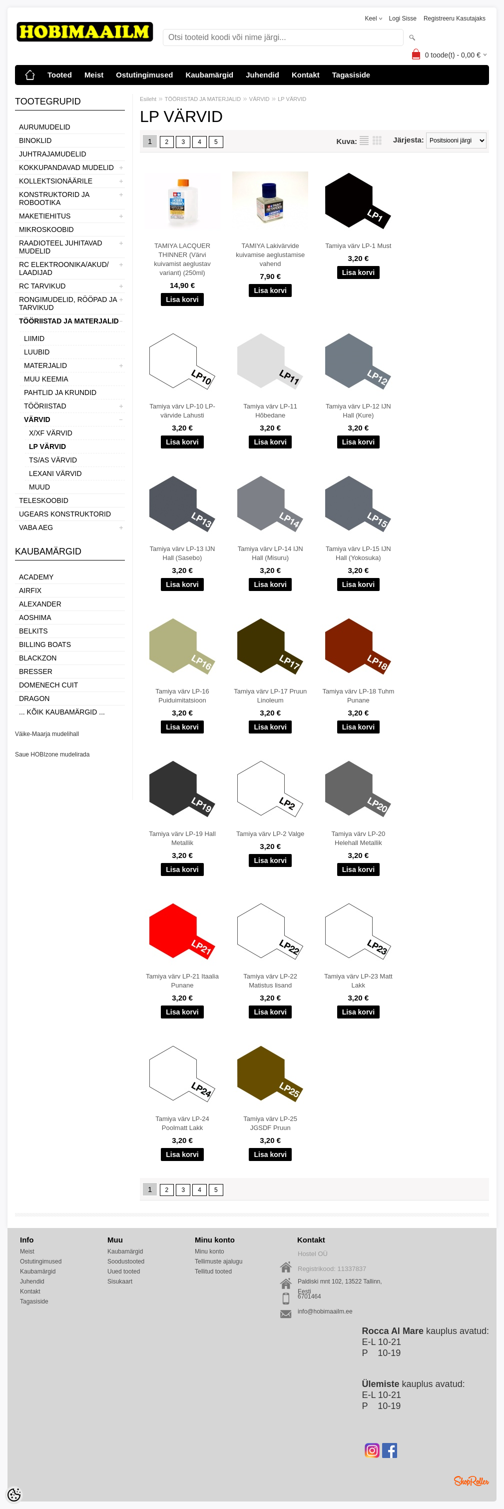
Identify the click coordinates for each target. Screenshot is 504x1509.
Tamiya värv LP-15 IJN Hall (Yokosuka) (358, 553)
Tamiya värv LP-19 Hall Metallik (182, 838)
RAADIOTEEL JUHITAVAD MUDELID (60, 247)
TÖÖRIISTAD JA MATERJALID (69, 321)
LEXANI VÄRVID (55, 474)
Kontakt (306, 74)
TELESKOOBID (43, 500)
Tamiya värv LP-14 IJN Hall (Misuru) (270, 553)
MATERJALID (45, 366)
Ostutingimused (144, 74)
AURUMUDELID (44, 127)
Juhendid (262, 74)
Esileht (148, 99)
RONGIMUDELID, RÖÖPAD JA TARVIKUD (68, 304)
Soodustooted (125, 1261)
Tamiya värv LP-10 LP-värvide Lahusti (182, 410)
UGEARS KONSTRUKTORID (65, 514)
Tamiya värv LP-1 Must (358, 246)
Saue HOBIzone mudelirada (52, 754)
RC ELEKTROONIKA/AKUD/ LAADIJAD (64, 268)
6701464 (309, 1296)
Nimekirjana (364, 140)
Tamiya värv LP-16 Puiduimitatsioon (182, 696)
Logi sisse (403, 18)
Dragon (34, 698)
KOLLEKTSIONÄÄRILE (55, 181)
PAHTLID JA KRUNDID (60, 392)
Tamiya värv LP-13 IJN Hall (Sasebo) (182, 553)
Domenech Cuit (48, 685)
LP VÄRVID (47, 446)
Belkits (33, 631)
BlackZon (37, 658)
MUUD (39, 487)
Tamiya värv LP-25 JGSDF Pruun (270, 1123)
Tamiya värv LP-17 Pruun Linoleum (270, 696)
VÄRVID (37, 420)
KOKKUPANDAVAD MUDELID (66, 168)
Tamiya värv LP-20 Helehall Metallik (359, 838)
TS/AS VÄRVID (53, 460)
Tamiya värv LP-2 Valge (270, 834)
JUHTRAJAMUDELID (52, 154)
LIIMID (34, 338)
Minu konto (209, 1251)
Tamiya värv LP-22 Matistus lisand (270, 980)
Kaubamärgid (209, 74)
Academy (36, 577)
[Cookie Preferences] (14, 1495)
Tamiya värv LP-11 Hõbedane (270, 410)
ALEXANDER (40, 604)
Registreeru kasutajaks (455, 18)
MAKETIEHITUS (44, 216)
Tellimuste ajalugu (218, 1261)
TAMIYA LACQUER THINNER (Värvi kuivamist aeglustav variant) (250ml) (182, 259)
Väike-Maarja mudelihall (47, 734)
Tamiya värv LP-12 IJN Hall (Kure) (358, 410)
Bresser (35, 672)
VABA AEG (36, 528)
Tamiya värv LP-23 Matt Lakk (358, 980)
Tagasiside (351, 74)
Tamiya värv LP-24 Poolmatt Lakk (182, 1123)
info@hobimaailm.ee (325, 1311)
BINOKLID (35, 140)
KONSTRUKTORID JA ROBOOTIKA (54, 198)
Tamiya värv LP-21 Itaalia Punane (182, 980)
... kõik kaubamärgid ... (62, 712)
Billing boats (45, 644)
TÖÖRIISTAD (45, 406)
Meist (93, 74)
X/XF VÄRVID (50, 433)
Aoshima (35, 618)
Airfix (30, 590)
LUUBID (36, 352)
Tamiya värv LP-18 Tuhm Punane (358, 696)
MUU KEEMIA (46, 379)
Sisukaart (119, 1281)
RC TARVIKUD (42, 286)
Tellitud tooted (213, 1271)
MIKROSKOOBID (46, 230)
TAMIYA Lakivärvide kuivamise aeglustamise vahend (270, 255)
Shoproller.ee (471, 1481)
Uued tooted (123, 1271)
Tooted (59, 74)
